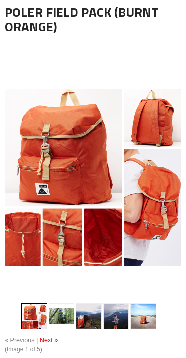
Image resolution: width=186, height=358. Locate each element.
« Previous (20, 340)
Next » (49, 340)
